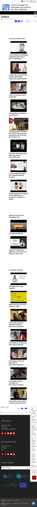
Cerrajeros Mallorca (16, 234)
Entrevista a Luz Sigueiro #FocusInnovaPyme (18, 344)
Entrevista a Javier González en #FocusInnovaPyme (16, 383)
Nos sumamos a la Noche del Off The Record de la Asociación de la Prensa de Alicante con (18, 134)
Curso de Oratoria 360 (17, 38)
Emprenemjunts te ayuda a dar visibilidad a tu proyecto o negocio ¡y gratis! (18, 196)
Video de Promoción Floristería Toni (16, 216)
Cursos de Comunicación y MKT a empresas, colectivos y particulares (18, 77)
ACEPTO (35, 477)
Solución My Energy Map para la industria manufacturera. (18, 155)
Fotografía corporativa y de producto (17, 114)
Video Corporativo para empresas (17, 96)
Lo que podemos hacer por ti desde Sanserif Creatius (17, 175)
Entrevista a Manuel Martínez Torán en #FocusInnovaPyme (16, 324)
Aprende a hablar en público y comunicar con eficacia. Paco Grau (18, 252)
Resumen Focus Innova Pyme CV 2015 (17, 305)
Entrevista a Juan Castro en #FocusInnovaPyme (18, 402)
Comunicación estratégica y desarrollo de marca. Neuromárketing (18, 57)
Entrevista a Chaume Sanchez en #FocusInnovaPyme (16, 363)
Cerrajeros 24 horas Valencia (16, 287)
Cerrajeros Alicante (16, 270)
